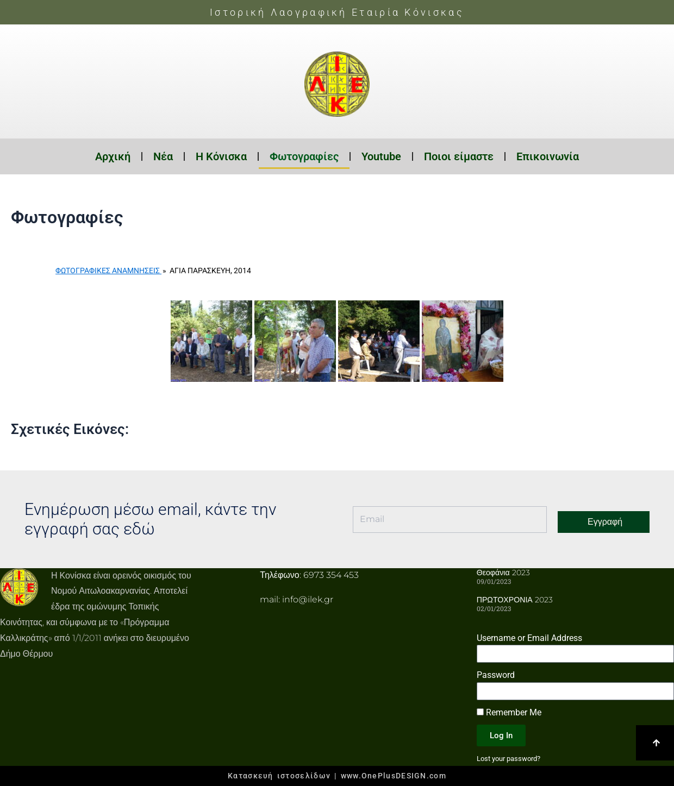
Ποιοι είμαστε (459, 156)
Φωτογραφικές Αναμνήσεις (108, 270)
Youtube (381, 156)
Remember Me (509, 712)
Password (496, 675)
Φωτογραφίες (304, 156)
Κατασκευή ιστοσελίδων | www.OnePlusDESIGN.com (337, 775)
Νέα (163, 156)
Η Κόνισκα (221, 156)
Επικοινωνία (547, 156)
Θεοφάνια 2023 (503, 572)
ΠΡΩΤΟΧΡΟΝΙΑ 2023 (514, 600)
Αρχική (112, 156)
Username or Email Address (529, 637)
